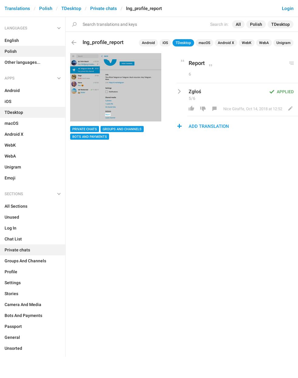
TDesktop (71, 8)
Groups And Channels (122, 129)
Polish (45, 8)
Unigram (283, 43)
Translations (17, 8)
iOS (165, 43)
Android (148, 43)
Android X (226, 43)
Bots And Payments (89, 137)
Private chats (103, 8)
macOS (204, 43)
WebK (247, 43)
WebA (264, 43)
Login (287, 8)
